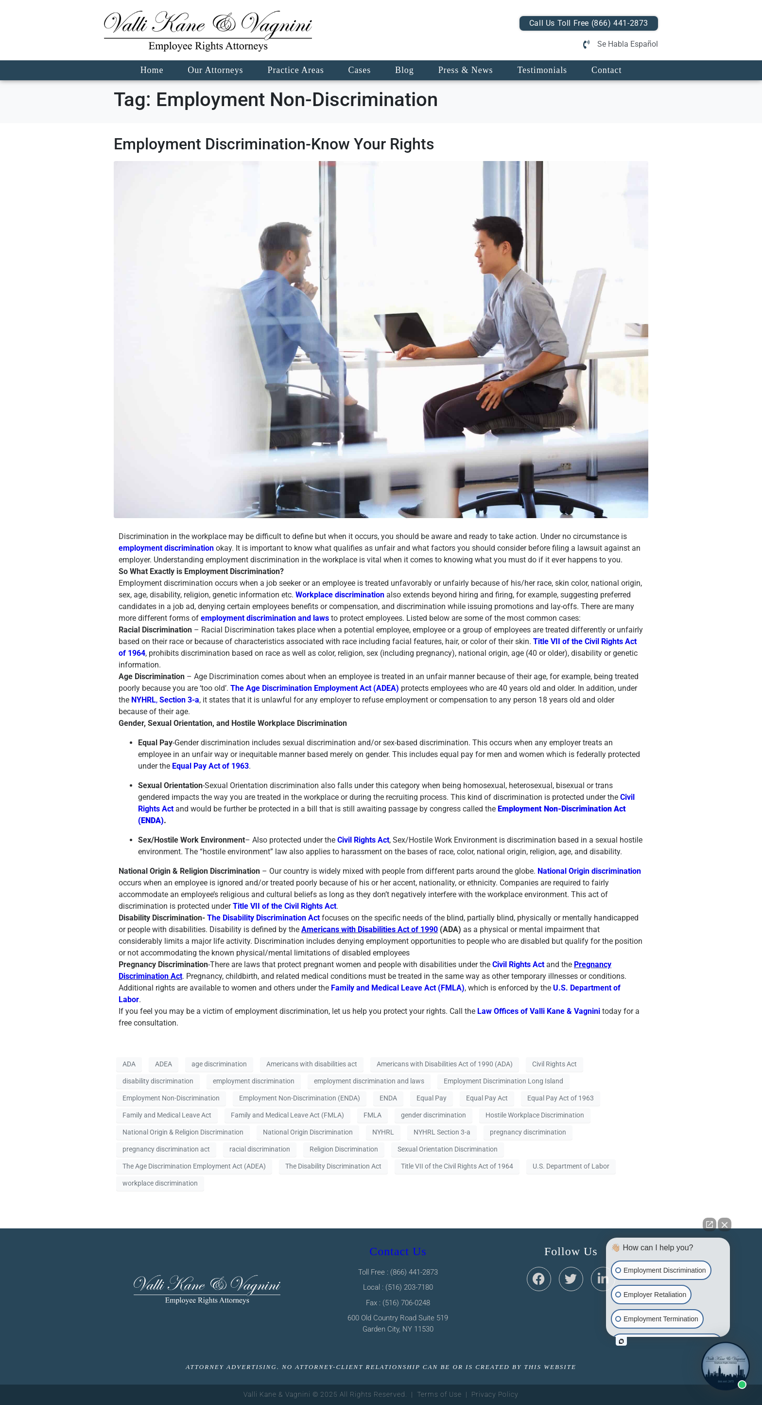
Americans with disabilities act (311, 1064)
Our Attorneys (215, 70)
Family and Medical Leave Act (166, 1115)
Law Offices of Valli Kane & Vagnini (538, 1011)
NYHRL (383, 1132)
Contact (606, 70)
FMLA (372, 1115)
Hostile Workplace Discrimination (534, 1115)
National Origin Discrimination (308, 1132)
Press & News (465, 70)
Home (152, 70)
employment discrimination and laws (265, 618)
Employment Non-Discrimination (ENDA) (299, 1098)
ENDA (388, 1098)
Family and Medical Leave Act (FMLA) (287, 1115)
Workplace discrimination (339, 594)
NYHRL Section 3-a (442, 1132)
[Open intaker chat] (621, 1341)
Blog (404, 70)
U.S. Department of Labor (571, 1166)
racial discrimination (259, 1149)
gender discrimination (433, 1115)
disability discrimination (157, 1081)
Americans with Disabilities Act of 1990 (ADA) (445, 1064)
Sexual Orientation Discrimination (448, 1149)
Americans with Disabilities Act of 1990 (369, 929)
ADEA (163, 1064)
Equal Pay (431, 1098)
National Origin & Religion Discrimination (182, 1132)
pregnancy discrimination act (166, 1149)
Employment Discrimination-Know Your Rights (274, 144)
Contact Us (397, 1251)
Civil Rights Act (363, 840)
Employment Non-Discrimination (171, 1098)
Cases (359, 70)
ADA (129, 1064)
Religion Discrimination (344, 1149)
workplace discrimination (160, 1183)
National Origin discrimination (589, 871)
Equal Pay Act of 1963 (560, 1098)
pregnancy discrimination (528, 1132)
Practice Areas (295, 70)
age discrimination (219, 1064)
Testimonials (542, 70)
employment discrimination (166, 548)
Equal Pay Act (487, 1098)
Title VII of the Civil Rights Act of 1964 (457, 1166)
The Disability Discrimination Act (263, 917)
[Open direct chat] (709, 1224)
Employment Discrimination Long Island (503, 1081)
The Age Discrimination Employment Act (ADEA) (194, 1166)
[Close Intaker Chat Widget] (724, 1224)
